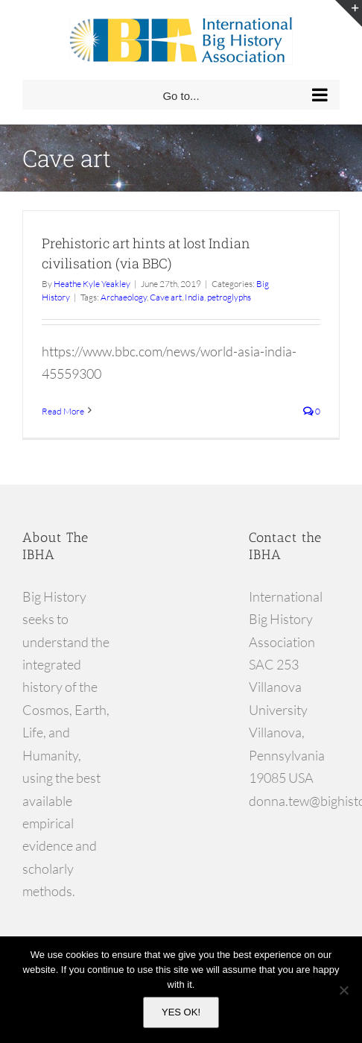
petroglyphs (229, 297)
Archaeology (124, 297)
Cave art (166, 297)
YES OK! (181, 1012)
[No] (343, 990)
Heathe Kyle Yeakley (92, 283)
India (194, 297)
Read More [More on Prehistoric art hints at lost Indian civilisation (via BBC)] (63, 411)
